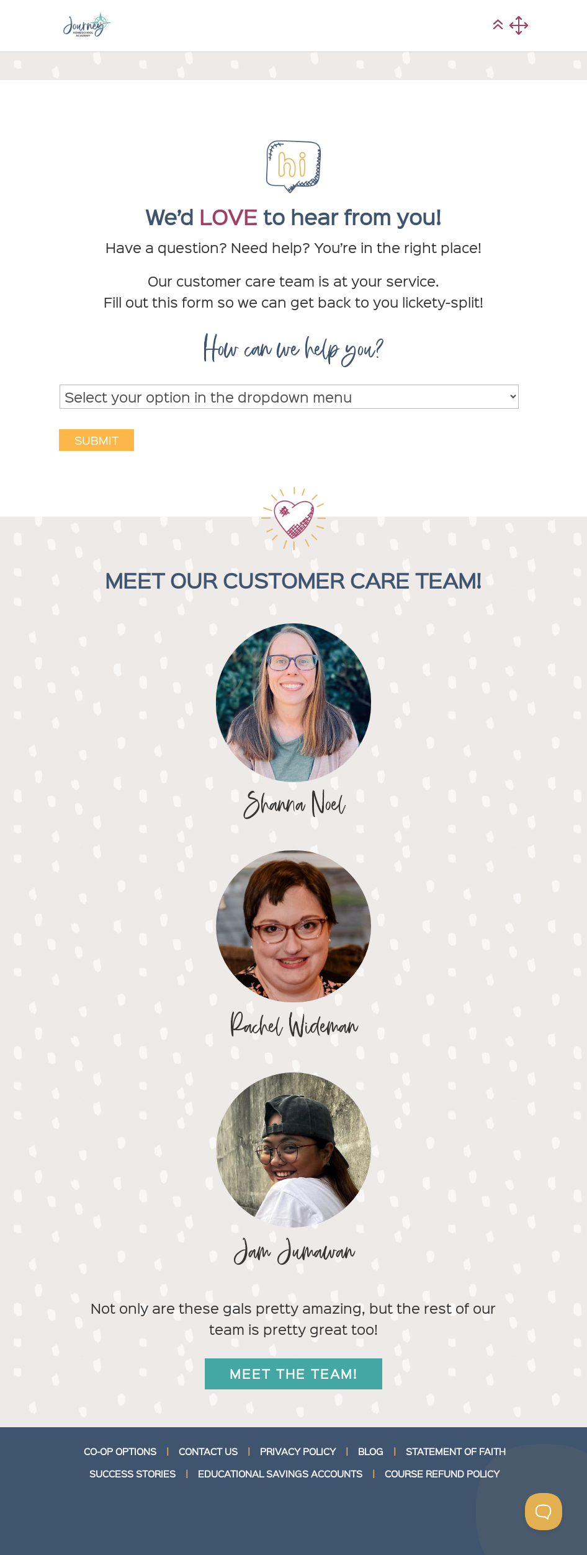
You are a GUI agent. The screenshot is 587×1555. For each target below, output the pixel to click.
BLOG (370, 1451)
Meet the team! (293, 1373)
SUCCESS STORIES (131, 1474)
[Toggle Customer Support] (543, 1511)
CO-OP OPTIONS (120, 1451)
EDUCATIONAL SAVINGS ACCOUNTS (280, 1474)
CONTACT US (208, 1451)
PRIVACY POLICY (298, 1451)
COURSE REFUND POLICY (442, 1474)
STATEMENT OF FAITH (456, 1451)
